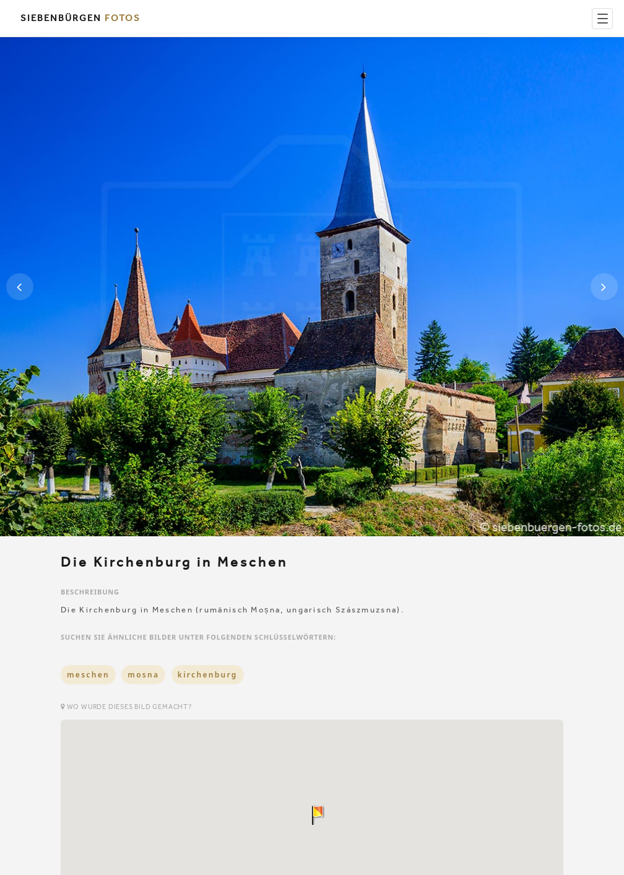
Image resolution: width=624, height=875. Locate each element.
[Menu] (602, 18)
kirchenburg (208, 674)
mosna (143, 674)
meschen (88, 674)
